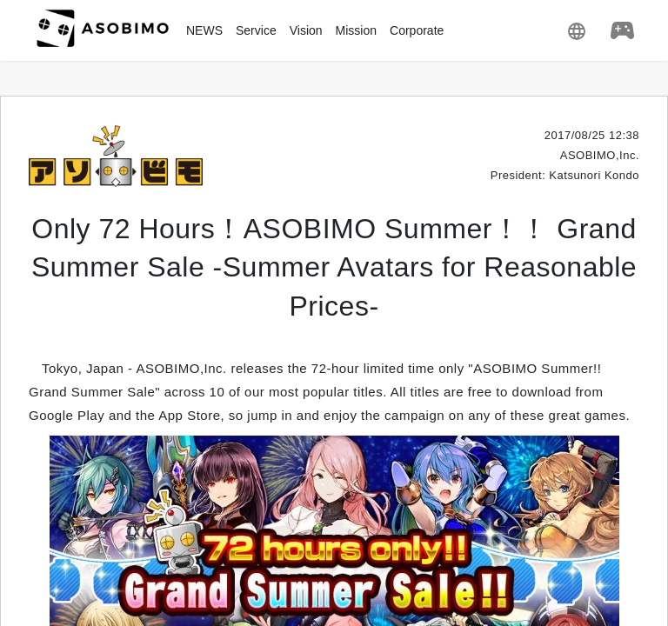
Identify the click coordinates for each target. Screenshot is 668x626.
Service (256, 30)
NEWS (204, 30)
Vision (306, 30)
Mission (356, 30)
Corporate (417, 30)
